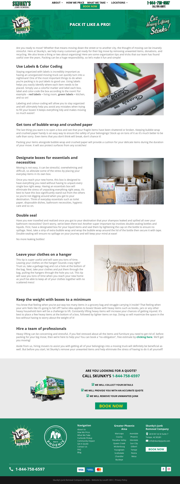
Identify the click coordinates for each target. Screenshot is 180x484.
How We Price (75, 3)
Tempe (134, 449)
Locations (118, 3)
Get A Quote (82, 443)
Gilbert (134, 446)
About (56, 3)
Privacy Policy (121, 480)
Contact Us (82, 446)
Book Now (90, 6)
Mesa (133, 456)
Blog (79, 452)
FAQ (79, 449)
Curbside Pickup (84, 438)
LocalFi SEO (107, 480)
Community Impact (86, 441)
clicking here (144, 337)
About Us (81, 429)
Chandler (119, 456)
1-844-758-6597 (126, 375)
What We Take (96, 3)
